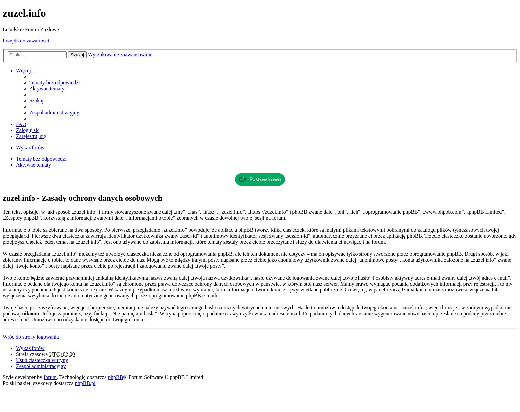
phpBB (115, 377)
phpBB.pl (85, 383)
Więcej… (26, 70)
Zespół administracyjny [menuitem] (54, 112)
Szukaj (77, 54)
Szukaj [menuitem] (36, 100)
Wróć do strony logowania (31, 337)
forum (50, 377)
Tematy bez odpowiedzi (41, 159)
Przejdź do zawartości (26, 40)
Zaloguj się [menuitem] (28, 130)
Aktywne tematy (33, 165)
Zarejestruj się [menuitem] (31, 136)
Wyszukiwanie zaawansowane (120, 54)
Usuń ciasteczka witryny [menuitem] (42, 360)
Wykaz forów (30, 348)
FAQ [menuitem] (21, 124)
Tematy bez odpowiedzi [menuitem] (54, 82)
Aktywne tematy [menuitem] (46, 88)
